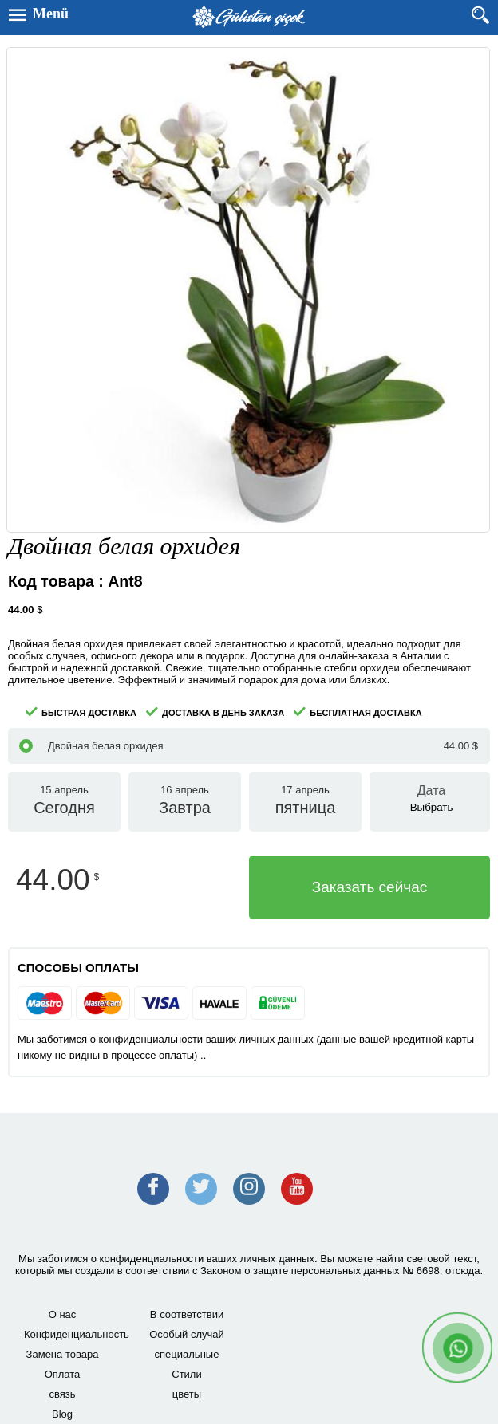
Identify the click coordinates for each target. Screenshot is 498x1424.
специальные (187, 1354)
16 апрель (184, 802)
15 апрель (64, 802)
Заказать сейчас (370, 887)
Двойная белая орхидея (248, 746)
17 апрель (305, 802)
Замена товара (62, 1354)
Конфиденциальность (74, 1334)
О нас (63, 1314)
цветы (186, 1394)
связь (62, 1394)
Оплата (63, 1374)
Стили (186, 1374)
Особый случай (186, 1334)
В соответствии (186, 1314)
